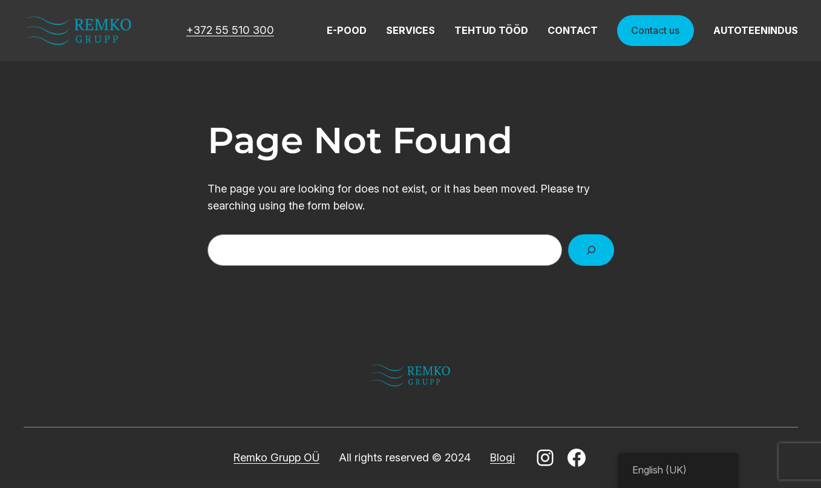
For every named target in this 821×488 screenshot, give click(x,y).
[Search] (591, 250)
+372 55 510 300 (230, 30)
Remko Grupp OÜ (276, 457)
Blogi (502, 457)
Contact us (655, 30)
